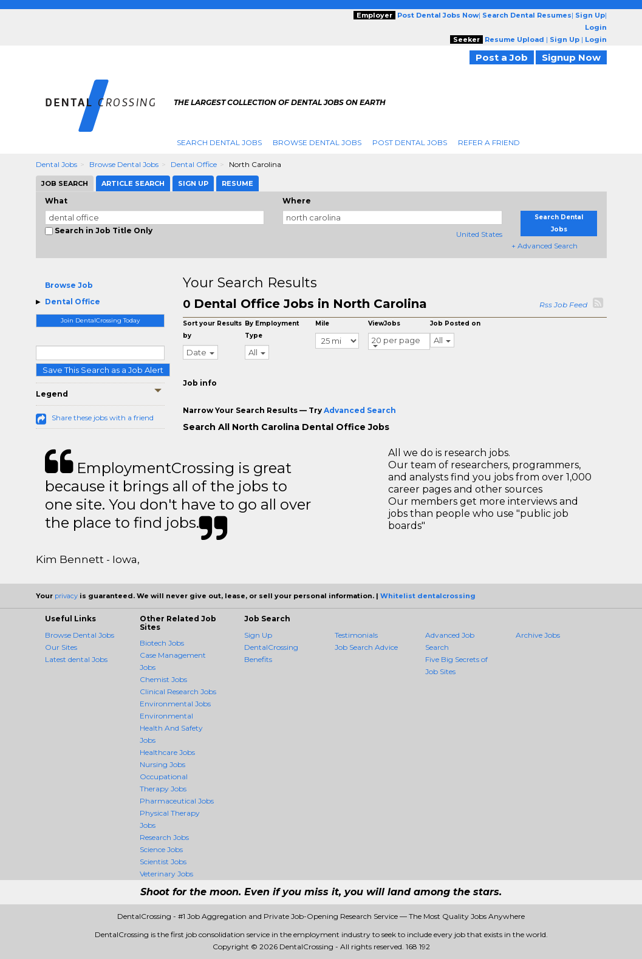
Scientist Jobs (163, 861)
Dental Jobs (56, 164)
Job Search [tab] (64, 183)
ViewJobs (384, 323)
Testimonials (356, 635)
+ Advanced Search (544, 245)
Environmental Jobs (175, 703)
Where (296, 200)
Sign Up (258, 635)
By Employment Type (272, 329)
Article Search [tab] (133, 183)
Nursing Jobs (162, 764)
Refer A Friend (489, 142)
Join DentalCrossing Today (100, 320)
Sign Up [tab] (193, 183)
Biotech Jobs (162, 642)
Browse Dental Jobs (317, 142)
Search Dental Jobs (219, 142)
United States (479, 234)
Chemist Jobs (163, 679)
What (56, 200)
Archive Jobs (538, 635)
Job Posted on (455, 323)
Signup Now (571, 57)
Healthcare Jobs (167, 752)
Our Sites (61, 647)
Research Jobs (164, 837)
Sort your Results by (212, 329)
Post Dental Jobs (409, 142)
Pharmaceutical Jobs (177, 800)
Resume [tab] (237, 183)
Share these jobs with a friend (103, 417)
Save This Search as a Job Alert (103, 370)
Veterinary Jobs (166, 873)
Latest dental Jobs (76, 659)
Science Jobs (161, 849)
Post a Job (502, 57)
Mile (322, 323)
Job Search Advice (366, 647)
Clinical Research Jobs (178, 691)
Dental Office (194, 164)
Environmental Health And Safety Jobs (171, 728)
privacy (66, 596)
